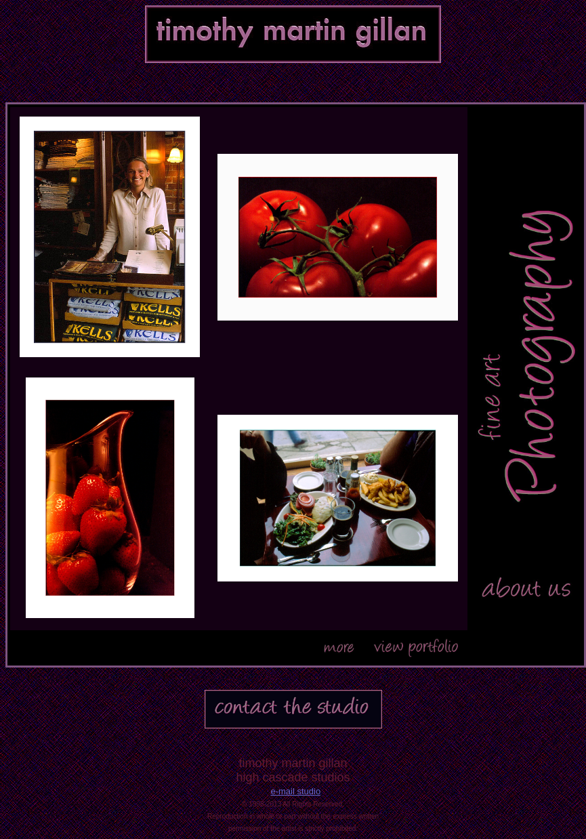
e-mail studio (295, 791)
